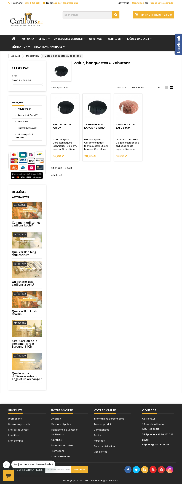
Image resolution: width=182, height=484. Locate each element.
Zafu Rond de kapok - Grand (94, 126)
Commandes (101, 429)
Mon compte (15, 440)
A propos (56, 440)
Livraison (56, 418)
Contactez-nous (60, 456)
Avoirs (97, 435)
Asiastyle (22, 121)
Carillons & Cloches (68, 39)
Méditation (19, 46)
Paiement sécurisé (62, 445)
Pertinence (146, 88)
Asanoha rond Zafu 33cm (126, 126)
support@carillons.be (65, 2)
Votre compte (105, 410)
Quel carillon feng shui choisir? (24, 253)
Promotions (15, 418)
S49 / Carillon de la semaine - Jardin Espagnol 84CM (24, 343)
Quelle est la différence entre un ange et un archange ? (27, 376)
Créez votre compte (161, 2)
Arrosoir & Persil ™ (27, 115)
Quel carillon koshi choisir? (25, 312)
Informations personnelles (109, 418)
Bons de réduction (104, 446)
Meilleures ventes (18, 429)
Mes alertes (100, 451)
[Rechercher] (91, 14)
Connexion (138, 2)
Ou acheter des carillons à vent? (23, 283)
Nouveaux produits (19, 424)
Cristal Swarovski (27, 128)
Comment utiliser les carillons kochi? (26, 224)
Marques (18, 102)
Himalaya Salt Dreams (24, 136)
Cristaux (95, 39)
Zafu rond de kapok (62, 126)
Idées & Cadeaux (138, 39)
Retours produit (102, 424)
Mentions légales (61, 424)
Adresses (99, 440)
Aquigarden (24, 108)
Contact (149, 410)
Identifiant (14, 435)
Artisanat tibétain (34, 39)
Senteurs (114, 39)
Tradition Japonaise (48, 46)
